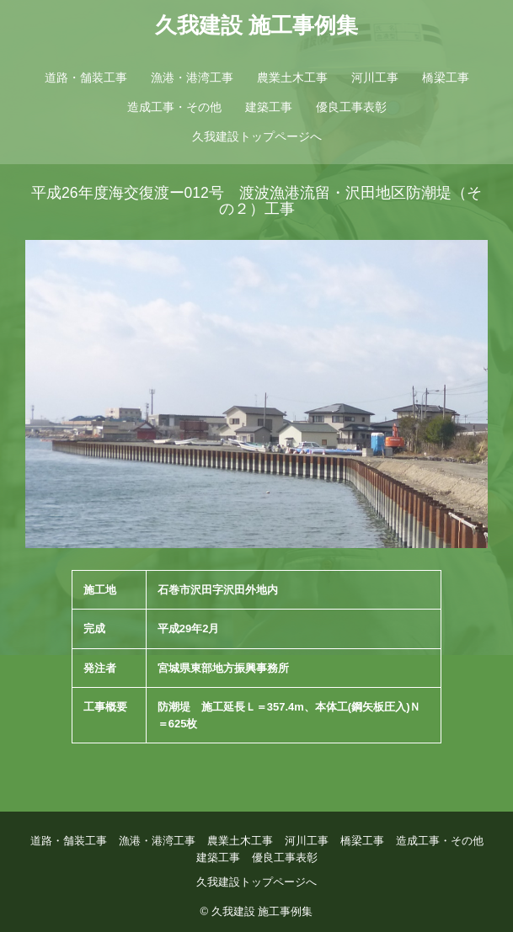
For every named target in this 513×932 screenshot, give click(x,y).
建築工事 (268, 107)
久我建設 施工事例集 (256, 25)
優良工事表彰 (351, 107)
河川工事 (374, 77)
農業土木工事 (292, 77)
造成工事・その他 (174, 107)
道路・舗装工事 (86, 77)
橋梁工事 (445, 77)
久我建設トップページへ (257, 136)
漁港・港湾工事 (192, 77)
